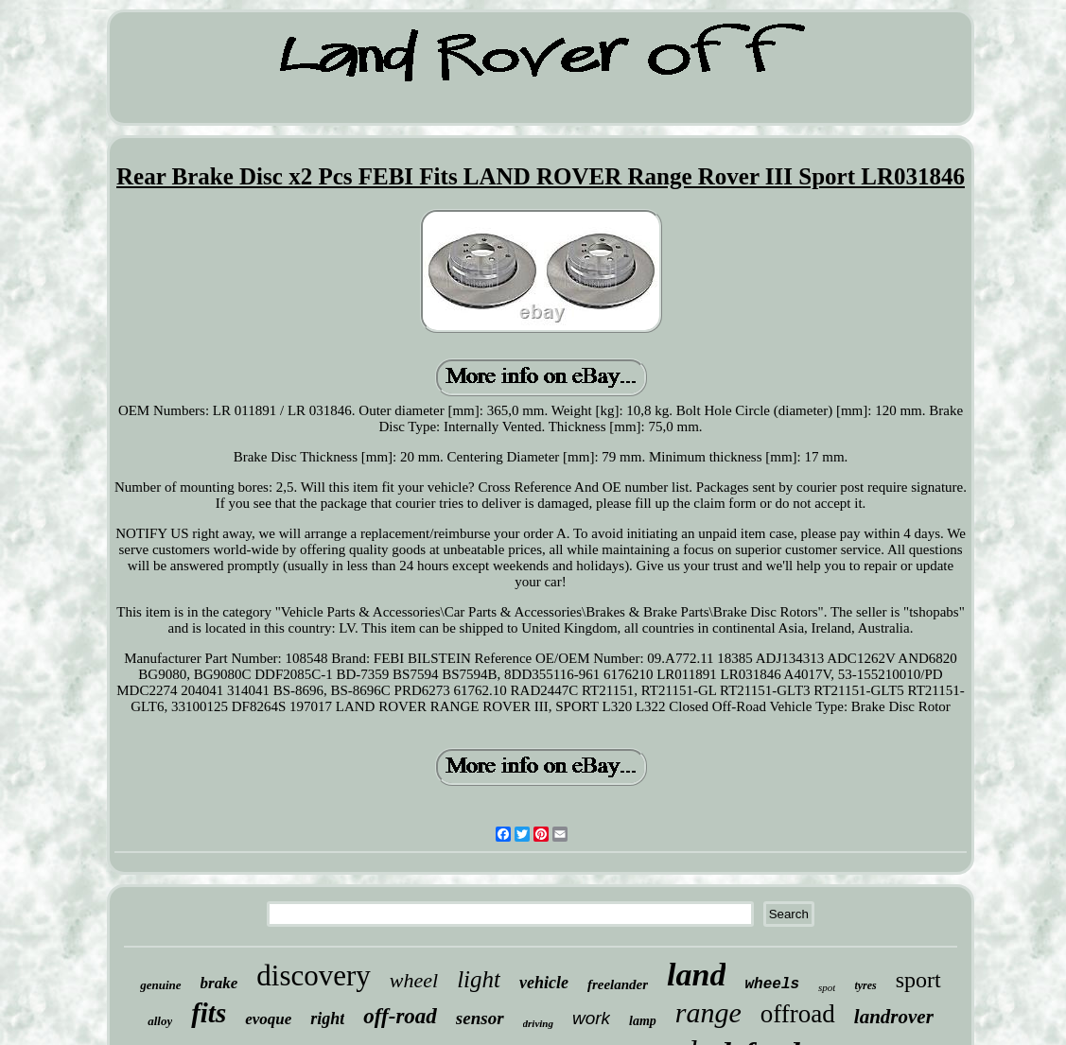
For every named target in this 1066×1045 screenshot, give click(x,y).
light (478, 979)
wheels (771, 984)
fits (208, 1013)
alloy (160, 1021)
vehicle (543, 982)
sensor (480, 1018)
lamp (642, 1021)
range (708, 1012)
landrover (894, 1016)
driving (538, 1023)
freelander (617, 984)
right (327, 1018)
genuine (160, 985)
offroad (797, 1014)
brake (219, 983)
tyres (865, 985)
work (591, 1018)
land (696, 974)
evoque (268, 1019)
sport (918, 979)
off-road (400, 1016)
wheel (414, 980)
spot (826, 987)
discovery (313, 975)
